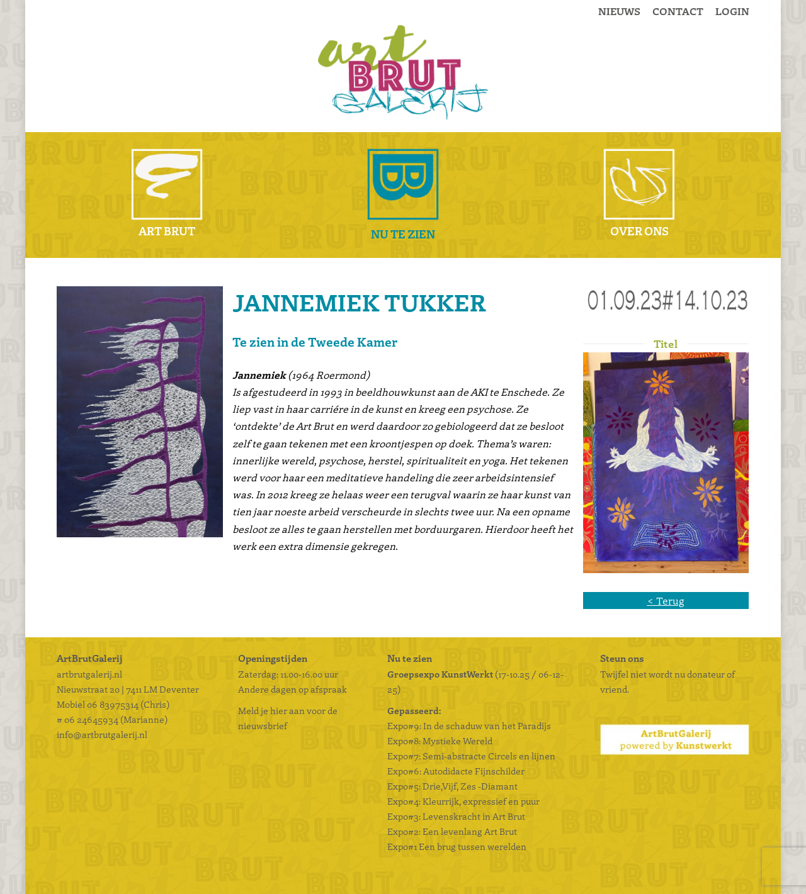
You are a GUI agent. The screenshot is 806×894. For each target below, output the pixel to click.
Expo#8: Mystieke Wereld (439, 740)
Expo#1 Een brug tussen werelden (457, 846)
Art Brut (167, 230)
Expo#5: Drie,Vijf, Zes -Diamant (452, 785)
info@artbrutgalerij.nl (102, 734)
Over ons (639, 230)
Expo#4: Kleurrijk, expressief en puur (463, 801)
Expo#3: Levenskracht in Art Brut (456, 816)
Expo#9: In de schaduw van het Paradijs (469, 725)
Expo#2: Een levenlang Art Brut (452, 831)
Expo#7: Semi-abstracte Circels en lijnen (471, 755)
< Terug (665, 600)
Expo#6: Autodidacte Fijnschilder (456, 770)
